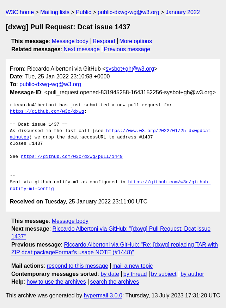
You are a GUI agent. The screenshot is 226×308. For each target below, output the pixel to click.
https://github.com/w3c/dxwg (47, 111)
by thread (135, 274)
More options (136, 41)
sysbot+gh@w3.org (130, 69)
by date (109, 274)
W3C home (20, 12)
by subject (163, 274)
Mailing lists (54, 12)
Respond (104, 41)
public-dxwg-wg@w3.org (128, 12)
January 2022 (183, 12)
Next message (82, 49)
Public (83, 12)
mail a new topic (132, 266)
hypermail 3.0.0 (103, 295)
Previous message (127, 49)
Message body (70, 41)
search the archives (114, 282)
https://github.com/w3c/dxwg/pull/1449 (72, 157)
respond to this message (77, 266)
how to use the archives (56, 282)
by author (192, 274)
